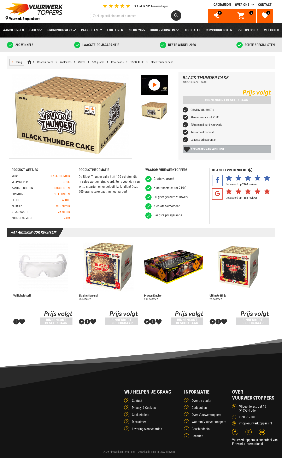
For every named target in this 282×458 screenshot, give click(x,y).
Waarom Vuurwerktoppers (209, 422)
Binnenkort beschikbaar (226, 100)
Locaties (197, 436)
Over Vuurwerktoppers (206, 415)
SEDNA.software (166, 451)
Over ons (242, 5)
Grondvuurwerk (59, 30)
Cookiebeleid (140, 415)
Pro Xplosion (248, 30)
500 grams (98, 62)
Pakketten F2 (91, 30)
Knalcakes (65, 62)
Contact (265, 5)
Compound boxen (219, 30)
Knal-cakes (117, 62)
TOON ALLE (192, 30)
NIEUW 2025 (137, 30)
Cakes (34, 30)
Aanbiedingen (13, 30)
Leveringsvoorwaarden (147, 429)
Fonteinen (115, 30)
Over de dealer (201, 401)
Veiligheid (271, 30)
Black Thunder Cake (162, 62)
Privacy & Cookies (144, 408)
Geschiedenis (201, 429)
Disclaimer (139, 422)
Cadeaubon (222, 5)
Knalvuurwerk (45, 62)
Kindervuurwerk (163, 30)
